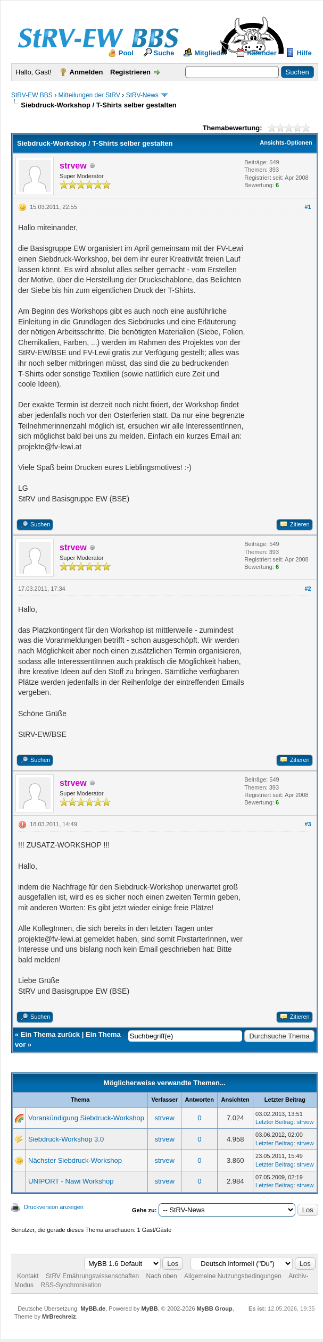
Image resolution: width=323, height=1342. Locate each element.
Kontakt (28, 1276)
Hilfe (303, 53)
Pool (126, 53)
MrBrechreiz (59, 1316)
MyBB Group (215, 1308)
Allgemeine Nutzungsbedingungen (232, 1276)
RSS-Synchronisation (70, 1285)
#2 (307, 588)
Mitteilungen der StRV (89, 95)
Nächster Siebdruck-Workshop (75, 1160)
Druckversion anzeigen (54, 1207)
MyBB (149, 1308)
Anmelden (86, 72)
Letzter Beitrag (274, 1122)
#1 (307, 207)
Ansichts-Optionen (286, 142)
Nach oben (161, 1276)
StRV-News (142, 95)
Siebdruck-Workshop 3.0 (66, 1139)
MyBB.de (92, 1308)
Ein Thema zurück (50, 1034)
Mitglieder (210, 53)
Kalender (262, 53)
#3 (307, 824)
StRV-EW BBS (32, 95)
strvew (164, 1118)
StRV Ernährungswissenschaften (92, 1276)
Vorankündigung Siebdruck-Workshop (86, 1118)
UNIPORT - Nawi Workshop (70, 1181)
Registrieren (130, 72)
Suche (164, 53)
